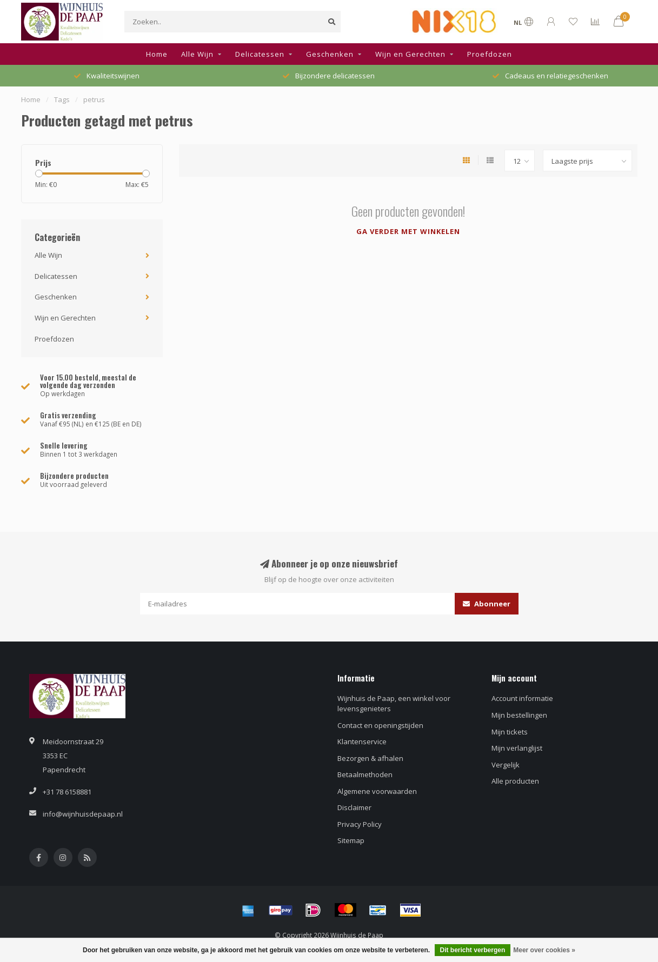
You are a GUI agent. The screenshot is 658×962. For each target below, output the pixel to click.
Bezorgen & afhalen (370, 758)
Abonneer (486, 604)
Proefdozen (489, 54)
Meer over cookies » (544, 950)
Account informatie (522, 698)
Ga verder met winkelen (408, 231)
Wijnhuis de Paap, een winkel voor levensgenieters (393, 703)
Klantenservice (362, 741)
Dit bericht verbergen (473, 950)
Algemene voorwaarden (377, 791)
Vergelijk (505, 765)
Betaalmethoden (365, 774)
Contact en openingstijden (380, 725)
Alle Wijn (197, 54)
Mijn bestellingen (519, 715)
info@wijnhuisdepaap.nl (83, 814)
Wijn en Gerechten (410, 54)
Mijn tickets (509, 732)
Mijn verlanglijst (516, 748)
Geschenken (330, 54)
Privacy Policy (359, 824)
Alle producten (515, 781)
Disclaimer (354, 807)
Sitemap (350, 840)
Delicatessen (259, 54)
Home (157, 54)
